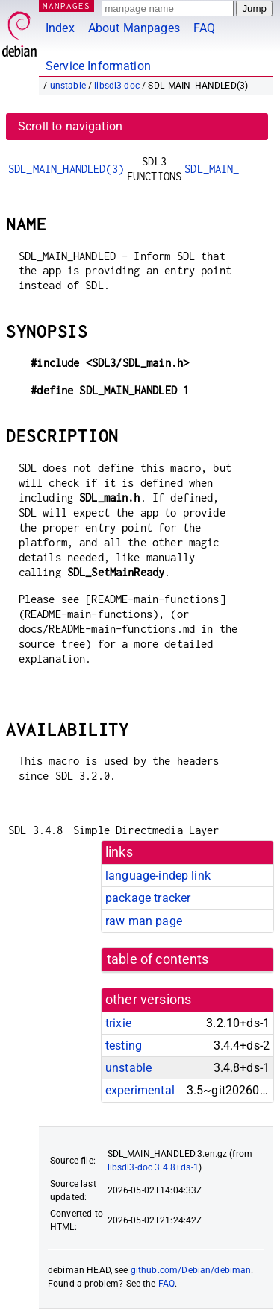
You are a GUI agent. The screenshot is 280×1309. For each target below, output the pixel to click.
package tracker (147, 898)
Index (60, 28)
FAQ (204, 28)
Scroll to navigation (70, 126)
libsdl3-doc (117, 86)
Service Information (98, 66)
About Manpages (134, 28)
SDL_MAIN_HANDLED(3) (66, 169)
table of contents (158, 959)
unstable (68, 86)
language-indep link (158, 875)
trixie (118, 1023)
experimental (140, 1090)
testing (123, 1045)
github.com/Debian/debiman (191, 1270)
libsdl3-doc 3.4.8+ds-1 (153, 1167)
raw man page (143, 921)
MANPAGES (66, 5)
